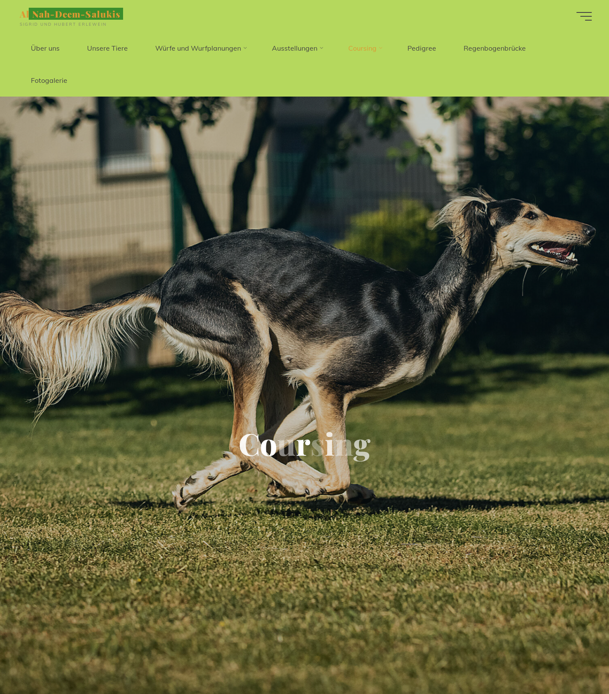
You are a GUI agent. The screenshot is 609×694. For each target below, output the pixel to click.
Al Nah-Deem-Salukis (70, 14)
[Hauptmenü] (584, 16)
